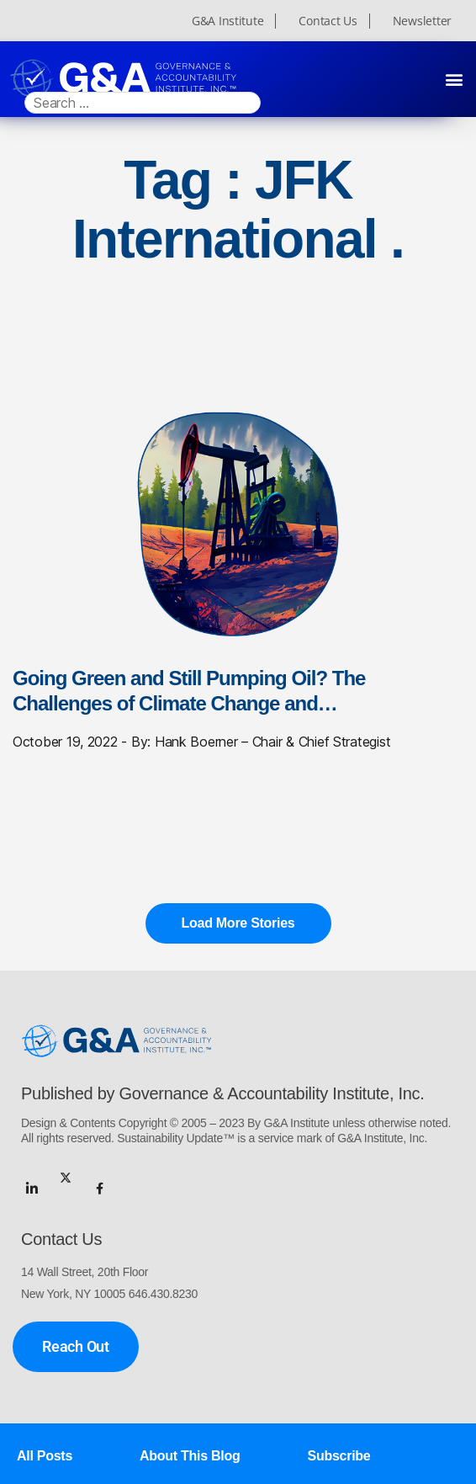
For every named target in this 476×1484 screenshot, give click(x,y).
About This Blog (190, 1456)
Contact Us (328, 21)
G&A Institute (228, 21)
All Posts (44, 1456)
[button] (454, 79)
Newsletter (422, 21)
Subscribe (339, 1456)
